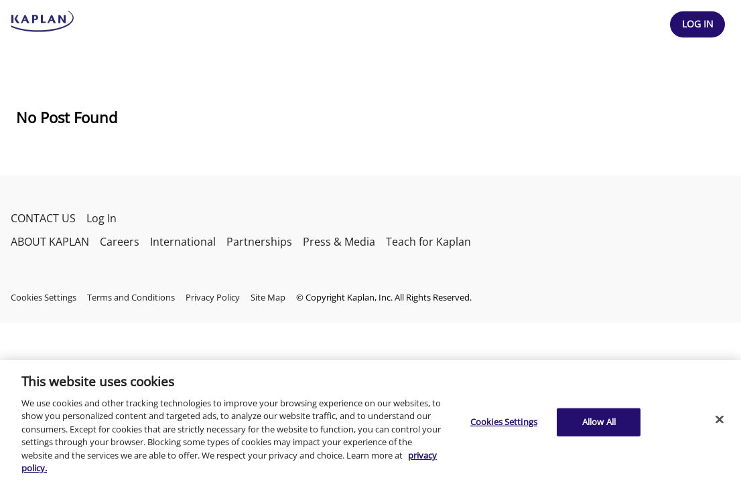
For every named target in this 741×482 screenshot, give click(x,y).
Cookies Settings (43, 297)
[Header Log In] (697, 24)
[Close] (719, 419)
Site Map (268, 297)
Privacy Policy (213, 297)
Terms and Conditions (131, 297)
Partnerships (259, 241)
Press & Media (339, 241)
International (183, 241)
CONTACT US (43, 218)
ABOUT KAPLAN (50, 241)
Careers (119, 241)
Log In (101, 218)
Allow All (599, 422)
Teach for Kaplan (428, 241)
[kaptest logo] (42, 21)
